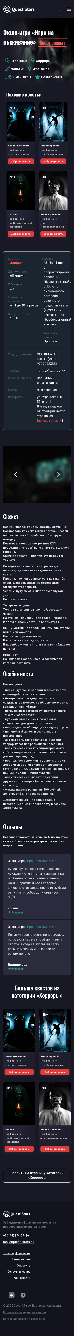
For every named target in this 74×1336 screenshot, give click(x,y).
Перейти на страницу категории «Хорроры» (37, 1175)
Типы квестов (21, 1259)
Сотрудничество (18, 1271)
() (50, 421)
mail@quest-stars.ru (18, 1242)
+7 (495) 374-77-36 (51, 371)
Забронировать (20, 161)
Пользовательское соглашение (24, 1319)
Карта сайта (22, 1278)
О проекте (23, 1265)
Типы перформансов (16, 1253)
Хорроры (40, 60)
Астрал (12, 214)
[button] (15, 474)
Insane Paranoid (50, 214)
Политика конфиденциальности (24, 1312)
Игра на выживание (41, 861)
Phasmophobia (50, 145)
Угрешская (38, 69)
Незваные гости (18, 145)
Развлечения (48, 77)
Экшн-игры (18, 77)
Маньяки (14, 69)
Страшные (16, 60)
